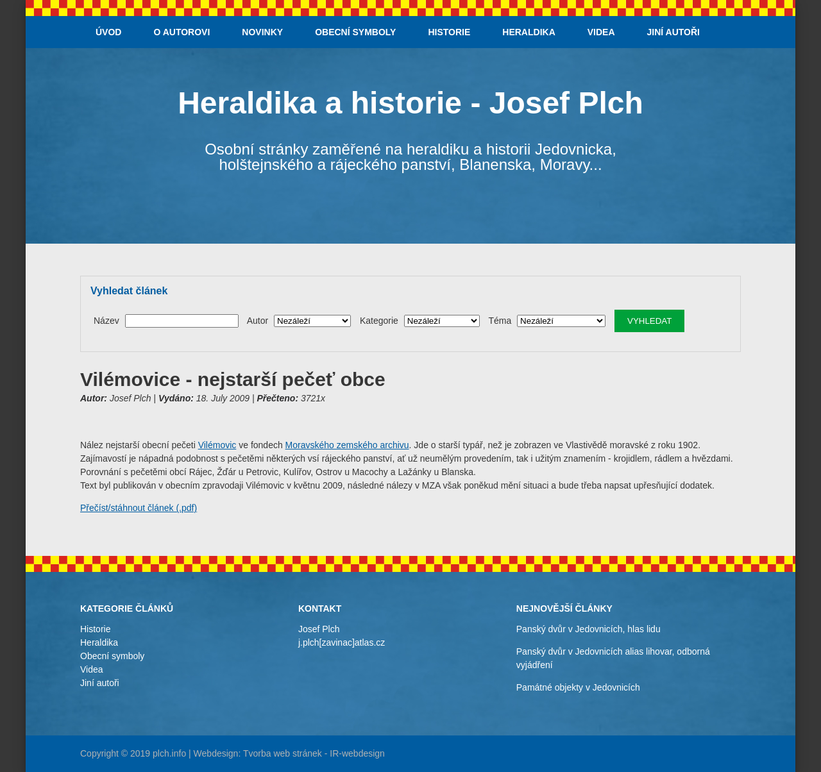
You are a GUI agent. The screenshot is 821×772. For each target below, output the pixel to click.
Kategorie (379, 320)
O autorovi (181, 32)
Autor (257, 320)
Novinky (262, 32)
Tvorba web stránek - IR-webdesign (314, 753)
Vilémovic (217, 445)
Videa (601, 32)
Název (106, 320)
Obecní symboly (355, 32)
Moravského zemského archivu (347, 445)
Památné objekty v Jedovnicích (578, 687)
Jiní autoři (673, 32)
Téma (499, 320)
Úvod (108, 32)
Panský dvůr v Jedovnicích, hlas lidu (588, 629)
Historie (449, 32)
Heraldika (528, 32)
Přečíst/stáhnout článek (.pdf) (138, 508)
